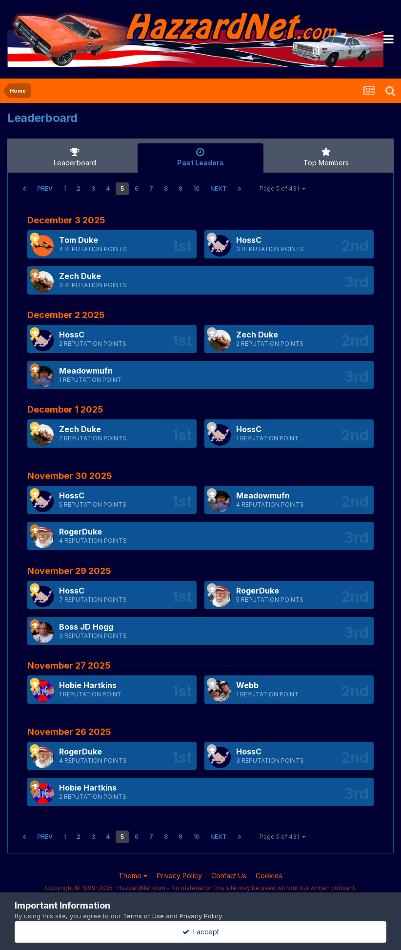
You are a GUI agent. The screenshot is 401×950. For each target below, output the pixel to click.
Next (218, 188)
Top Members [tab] (326, 157)
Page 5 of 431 (282, 188)
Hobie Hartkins (88, 685)
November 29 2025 (69, 571)
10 (196, 188)
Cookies (269, 875)
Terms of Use (143, 916)
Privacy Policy (179, 875)
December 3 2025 (66, 220)
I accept (200, 932)
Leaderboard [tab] (75, 157)
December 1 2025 (65, 409)
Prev (45, 188)
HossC (248, 240)
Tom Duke (78, 240)
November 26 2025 (69, 732)
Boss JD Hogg (86, 627)
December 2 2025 (66, 315)
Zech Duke (80, 276)
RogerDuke (80, 531)
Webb (247, 685)
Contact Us (228, 875)
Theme (133, 875)
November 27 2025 (69, 665)
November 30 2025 (69, 476)
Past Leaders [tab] (200, 157)
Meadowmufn (86, 371)
